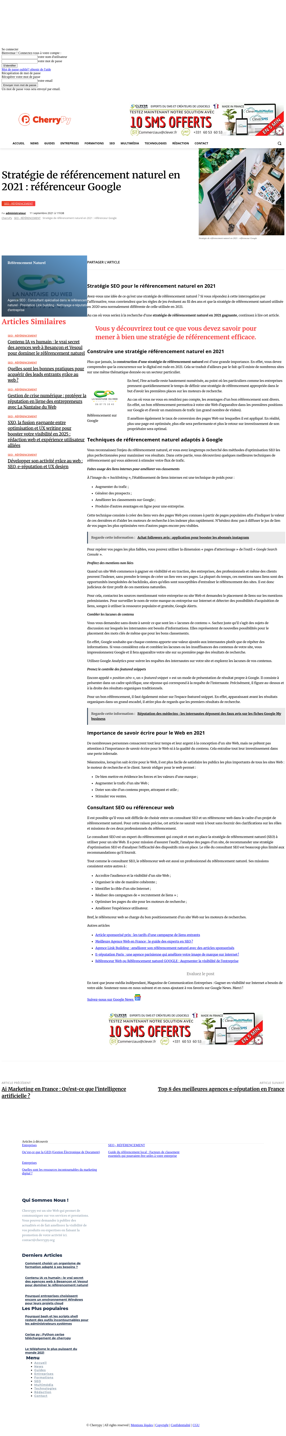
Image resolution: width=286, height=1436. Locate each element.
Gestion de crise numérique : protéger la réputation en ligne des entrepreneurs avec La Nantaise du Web (47, 401)
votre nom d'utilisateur (52, 57)
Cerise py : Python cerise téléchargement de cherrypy (48, 1336)
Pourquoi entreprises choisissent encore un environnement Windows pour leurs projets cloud (54, 1299)
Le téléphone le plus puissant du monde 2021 (51, 1350)
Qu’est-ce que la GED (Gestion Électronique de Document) (61, 1152)
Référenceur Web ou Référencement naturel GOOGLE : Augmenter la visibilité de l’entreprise (166, 961)
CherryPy (7, 218)
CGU (196, 1425)
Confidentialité (180, 1425)
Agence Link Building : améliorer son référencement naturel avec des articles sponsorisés (164, 948)
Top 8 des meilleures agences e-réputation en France (221, 1089)
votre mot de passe (50, 61)
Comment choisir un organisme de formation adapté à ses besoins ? (53, 1265)
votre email (45, 80)
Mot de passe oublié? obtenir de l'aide (26, 69)
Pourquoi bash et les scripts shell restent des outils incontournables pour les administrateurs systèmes (56, 1319)
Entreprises (29, 1145)
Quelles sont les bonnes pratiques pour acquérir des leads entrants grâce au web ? (46, 374)
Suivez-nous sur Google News (114, 999)
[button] (279, 143)
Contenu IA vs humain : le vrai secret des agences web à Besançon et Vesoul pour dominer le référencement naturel (46, 347)
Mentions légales (142, 1425)
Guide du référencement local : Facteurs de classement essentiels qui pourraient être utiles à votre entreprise (144, 1153)
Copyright (161, 1425)
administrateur (16, 213)
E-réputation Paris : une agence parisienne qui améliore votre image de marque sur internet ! (167, 954)
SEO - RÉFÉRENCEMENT (18, 203)
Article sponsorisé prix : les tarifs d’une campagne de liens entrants (147, 935)
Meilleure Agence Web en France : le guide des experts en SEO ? (144, 941)
